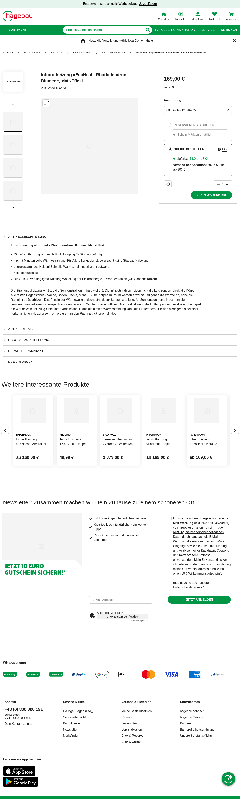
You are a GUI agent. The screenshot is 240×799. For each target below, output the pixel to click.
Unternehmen (190, 730)
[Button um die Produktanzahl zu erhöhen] (229, 184)
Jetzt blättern (148, 3)
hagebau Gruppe (191, 746)
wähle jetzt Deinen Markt (136, 40)
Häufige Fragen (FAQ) (78, 739)
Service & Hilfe (74, 730)
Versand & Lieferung (137, 730)
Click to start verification (122, 645)
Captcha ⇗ (139, 649)
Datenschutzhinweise (187, 616)
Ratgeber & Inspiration (175, 29)
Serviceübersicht (74, 746)
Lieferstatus (130, 752)
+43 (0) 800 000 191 (24, 738)
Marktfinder (70, 764)
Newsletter (70, 758)
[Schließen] (234, 40)
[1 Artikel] (223, 184)
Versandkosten (132, 758)
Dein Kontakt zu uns (18, 752)
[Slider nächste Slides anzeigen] (13, 206)
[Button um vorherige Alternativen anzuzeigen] (5, 445)
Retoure (127, 746)
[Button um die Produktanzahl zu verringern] (217, 184)
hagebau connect (192, 739)
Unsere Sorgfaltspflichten (197, 764)
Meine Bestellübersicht (137, 739)
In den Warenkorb (211, 195)
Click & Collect (131, 770)
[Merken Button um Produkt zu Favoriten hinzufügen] (168, 184)
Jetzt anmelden (199, 628)
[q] (103, 30)
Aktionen (229, 29)
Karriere (185, 752)
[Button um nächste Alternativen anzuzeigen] (235, 445)
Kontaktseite (71, 752)
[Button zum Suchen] (147, 30)
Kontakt (10, 730)
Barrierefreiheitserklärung (197, 758)
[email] (120, 628)
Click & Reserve (132, 764)
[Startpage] (17, 16)
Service (208, 29)
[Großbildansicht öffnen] (89, 146)
